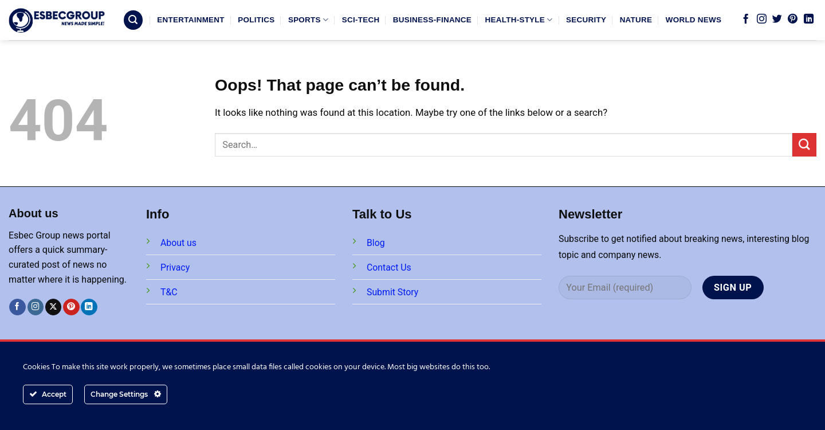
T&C (169, 292)
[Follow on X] (53, 307)
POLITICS (256, 19)
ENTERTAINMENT (190, 19)
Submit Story (392, 292)
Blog (376, 242)
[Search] (133, 20)
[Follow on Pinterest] (793, 19)
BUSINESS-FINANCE (432, 19)
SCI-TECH (361, 19)
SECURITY (586, 19)
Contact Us (389, 267)
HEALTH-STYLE (519, 19)
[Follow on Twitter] (777, 19)
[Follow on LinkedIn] (809, 19)
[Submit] (804, 145)
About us (178, 242)
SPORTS (308, 19)
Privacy (175, 267)
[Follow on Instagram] (762, 19)
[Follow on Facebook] (746, 19)
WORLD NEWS (694, 19)
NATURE (636, 19)
